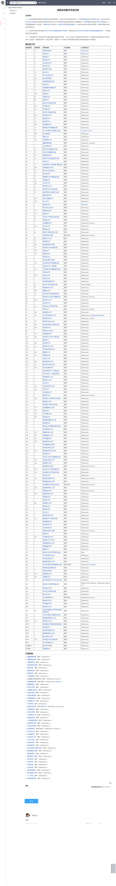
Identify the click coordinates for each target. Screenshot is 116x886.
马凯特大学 (46, 272)
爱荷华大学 (46, 254)
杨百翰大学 (46, 229)
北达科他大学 (47, 527)
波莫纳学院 (31, 670)
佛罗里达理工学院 (49, 531)
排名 (63, 22)
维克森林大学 (47, 124)
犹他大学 (46, 411)
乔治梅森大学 (47, 438)
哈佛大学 (46, 54)
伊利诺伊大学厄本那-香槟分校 (52, 164)
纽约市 (45, 645)
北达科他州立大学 (49, 555)
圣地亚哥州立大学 (49, 460)
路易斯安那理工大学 (49, 618)
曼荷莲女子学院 (32, 756)
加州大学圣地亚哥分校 (50, 149)
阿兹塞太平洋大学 (49, 540)
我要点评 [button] (88, 823)
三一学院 (30, 775)
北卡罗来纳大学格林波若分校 (52, 564)
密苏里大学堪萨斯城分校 (51, 584)
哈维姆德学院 (31, 698)
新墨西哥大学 (47, 574)
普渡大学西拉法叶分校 (50, 232)
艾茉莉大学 (46, 109)
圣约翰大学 (46, 454)
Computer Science (86, 130)
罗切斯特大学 (47, 140)
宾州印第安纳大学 (49, 630)
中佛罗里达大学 (48, 537)
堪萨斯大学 (46, 343)
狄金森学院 (31, 745)
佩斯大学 (46, 549)
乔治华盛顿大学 (48, 198)
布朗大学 (46, 94)
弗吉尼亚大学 (47, 115)
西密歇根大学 (47, 546)
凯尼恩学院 (31, 728)
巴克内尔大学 (31, 737)
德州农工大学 (47, 238)
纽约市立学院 (62, 24)
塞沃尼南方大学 (32, 773)
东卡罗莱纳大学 (48, 642)
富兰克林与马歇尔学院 (34, 748)
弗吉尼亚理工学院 (49, 244)
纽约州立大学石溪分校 (50, 306)
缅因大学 (46, 534)
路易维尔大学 (47, 503)
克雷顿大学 (72, 24)
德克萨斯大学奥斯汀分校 (51, 192)
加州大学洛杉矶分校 (49, 112)
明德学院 (30, 673)
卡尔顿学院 (31, 676)
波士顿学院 (46, 134)
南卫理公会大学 (48, 207)
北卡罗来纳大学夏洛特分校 (52, 615)
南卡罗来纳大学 (48, 367)
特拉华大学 (46, 275)
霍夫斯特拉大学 (48, 429)
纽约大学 (46, 137)
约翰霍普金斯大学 (49, 81)
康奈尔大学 (46, 90)
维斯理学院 (31, 662)
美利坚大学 (46, 257)
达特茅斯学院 (47, 78)
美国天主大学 (47, 380)
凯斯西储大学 (47, 155)
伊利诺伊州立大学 (49, 447)
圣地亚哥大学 (47, 318)
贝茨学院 (30, 704)
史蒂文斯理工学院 (49, 260)
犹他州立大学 (47, 600)
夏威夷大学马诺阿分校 (50, 518)
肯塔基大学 (46, 417)
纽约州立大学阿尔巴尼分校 (52, 398)
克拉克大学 (46, 278)
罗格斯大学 (46, 241)
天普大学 (46, 389)
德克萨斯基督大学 (49, 281)
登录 (109, 3)
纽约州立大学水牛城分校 (51, 337)
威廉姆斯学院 (31, 657)
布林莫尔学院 (31, 723)
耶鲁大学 (46, 57)
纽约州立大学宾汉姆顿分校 (52, 297)
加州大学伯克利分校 (49, 103)
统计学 (44, 706)
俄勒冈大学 (46, 352)
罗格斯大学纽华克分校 (50, 404)
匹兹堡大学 (46, 220)
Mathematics (85, 50)
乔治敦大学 (46, 106)
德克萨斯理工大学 (49, 487)
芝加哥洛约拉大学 (49, 349)
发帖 (103, 3)
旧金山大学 (46, 358)
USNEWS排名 (31, 22)
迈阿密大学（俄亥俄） (50, 266)
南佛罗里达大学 (48, 494)
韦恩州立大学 (47, 621)
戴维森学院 (31, 684)
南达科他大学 (47, 524)
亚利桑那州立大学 (49, 407)
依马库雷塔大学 (48, 558)
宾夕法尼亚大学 (48, 75)
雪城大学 (46, 214)
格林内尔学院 (31, 706)
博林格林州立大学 (49, 543)
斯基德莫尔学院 (32, 751)
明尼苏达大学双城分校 (50, 247)
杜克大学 (46, 72)
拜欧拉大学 (46, 506)
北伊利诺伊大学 (48, 597)
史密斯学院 (31, 709)
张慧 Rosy (35, 815)
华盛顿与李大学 (32, 690)
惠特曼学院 (31, 753)
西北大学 (46, 84)
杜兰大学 (46, 201)
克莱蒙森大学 (47, 223)
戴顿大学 (46, 340)
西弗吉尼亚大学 (48, 515)
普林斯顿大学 (47, 50)
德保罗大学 (46, 395)
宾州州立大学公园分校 (50, 189)
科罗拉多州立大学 (49, 386)
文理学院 (84, 19)
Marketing (84, 204)
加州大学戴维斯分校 (49, 152)
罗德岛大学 (46, 500)
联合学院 (30, 759)
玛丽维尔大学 (47, 491)
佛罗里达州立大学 (49, 321)
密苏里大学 (46, 327)
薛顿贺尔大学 (47, 401)
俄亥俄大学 (46, 423)
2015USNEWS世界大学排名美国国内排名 (89, 31)
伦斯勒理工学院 (48, 167)
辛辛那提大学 (47, 414)
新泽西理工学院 (48, 466)
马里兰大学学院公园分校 (51, 217)
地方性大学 (95, 19)
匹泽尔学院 (31, 712)
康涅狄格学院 (31, 770)
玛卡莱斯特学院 (32, 720)
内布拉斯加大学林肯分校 (51, 324)
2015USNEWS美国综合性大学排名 (56, 31)
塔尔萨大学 (46, 303)
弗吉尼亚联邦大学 (49, 478)
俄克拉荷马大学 (48, 361)
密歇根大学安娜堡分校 (50, 127)
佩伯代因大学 (47, 195)
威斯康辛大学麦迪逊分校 (51, 177)
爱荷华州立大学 (48, 346)
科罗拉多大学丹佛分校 (50, 639)
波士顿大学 (46, 174)
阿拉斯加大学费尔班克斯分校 (52, 624)
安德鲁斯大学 (47, 521)
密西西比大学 (47, 463)
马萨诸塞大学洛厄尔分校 (51, 484)
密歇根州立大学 (48, 287)
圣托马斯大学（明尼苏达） (52, 371)
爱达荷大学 (46, 509)
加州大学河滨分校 (49, 364)
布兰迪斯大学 (47, 146)
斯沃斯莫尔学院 (32, 665)
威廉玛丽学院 (47, 143)
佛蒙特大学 (46, 291)
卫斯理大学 (31, 701)
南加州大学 (46, 118)
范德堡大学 (46, 97)
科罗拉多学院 (31, 726)
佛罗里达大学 (47, 186)
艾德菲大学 (46, 475)
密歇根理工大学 (48, 377)
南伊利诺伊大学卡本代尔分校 (52, 580)
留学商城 (42, 3)
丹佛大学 (46, 309)
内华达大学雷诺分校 (49, 591)
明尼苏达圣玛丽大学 (49, 567)
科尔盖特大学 (31, 715)
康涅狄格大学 (47, 210)
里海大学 (46, 161)
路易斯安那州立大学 (49, 420)
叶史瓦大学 (46, 183)
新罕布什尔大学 (48, 331)
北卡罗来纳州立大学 (49, 315)
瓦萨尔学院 (31, 687)
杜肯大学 (46, 383)
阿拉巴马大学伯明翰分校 (51, 469)
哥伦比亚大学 (47, 63)
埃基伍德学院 (47, 571)
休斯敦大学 (46, 577)
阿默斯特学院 (31, 659)
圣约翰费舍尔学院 (49, 444)
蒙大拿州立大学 (48, 636)
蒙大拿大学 (46, 594)
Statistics (93, 564)
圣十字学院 (31, 739)
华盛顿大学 (46, 180)
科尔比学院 (31, 692)
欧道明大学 (46, 627)
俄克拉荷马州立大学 (49, 451)
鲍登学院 (30, 668)
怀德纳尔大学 (47, 588)
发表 (31, 801)
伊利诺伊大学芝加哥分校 (51, 472)
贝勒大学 (46, 251)
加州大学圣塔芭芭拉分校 (51, 158)
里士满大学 (31, 731)
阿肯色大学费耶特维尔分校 (52, 426)
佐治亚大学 (46, 226)
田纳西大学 (46, 355)
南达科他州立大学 (49, 561)
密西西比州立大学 (49, 481)
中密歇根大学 (47, 603)
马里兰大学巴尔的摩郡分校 (52, 457)
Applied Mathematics (98, 315)
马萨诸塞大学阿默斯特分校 (52, 269)
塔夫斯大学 (46, 121)
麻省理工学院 (47, 69)
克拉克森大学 (47, 392)
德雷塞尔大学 (47, 312)
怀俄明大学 (46, 497)
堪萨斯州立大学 (48, 441)
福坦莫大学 (46, 204)
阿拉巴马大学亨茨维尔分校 (52, 552)
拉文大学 (46, 512)
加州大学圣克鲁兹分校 (50, 284)
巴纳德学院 (31, 734)
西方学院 (30, 762)
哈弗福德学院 (31, 681)
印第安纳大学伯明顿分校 (51, 263)
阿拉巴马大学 (47, 300)
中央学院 (30, 767)
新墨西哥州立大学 (49, 633)
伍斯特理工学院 (48, 235)
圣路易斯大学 (47, 334)
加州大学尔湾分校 (49, 170)
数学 (46, 19)
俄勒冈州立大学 (48, 432)
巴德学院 (30, 764)
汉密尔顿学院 (31, 695)
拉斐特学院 (31, 742)
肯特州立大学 (47, 606)
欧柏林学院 (31, 717)
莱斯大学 (46, 100)
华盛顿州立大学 (48, 435)
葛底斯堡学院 (31, 778)
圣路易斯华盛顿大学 (49, 87)
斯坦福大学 (46, 60)
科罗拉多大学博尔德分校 (51, 294)
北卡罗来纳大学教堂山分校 (52, 130)
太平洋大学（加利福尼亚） (52, 374)
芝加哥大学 (46, 66)
